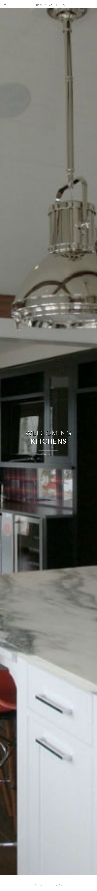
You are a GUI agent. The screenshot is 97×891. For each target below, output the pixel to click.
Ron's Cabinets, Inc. (48, 884)
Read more (48, 454)
